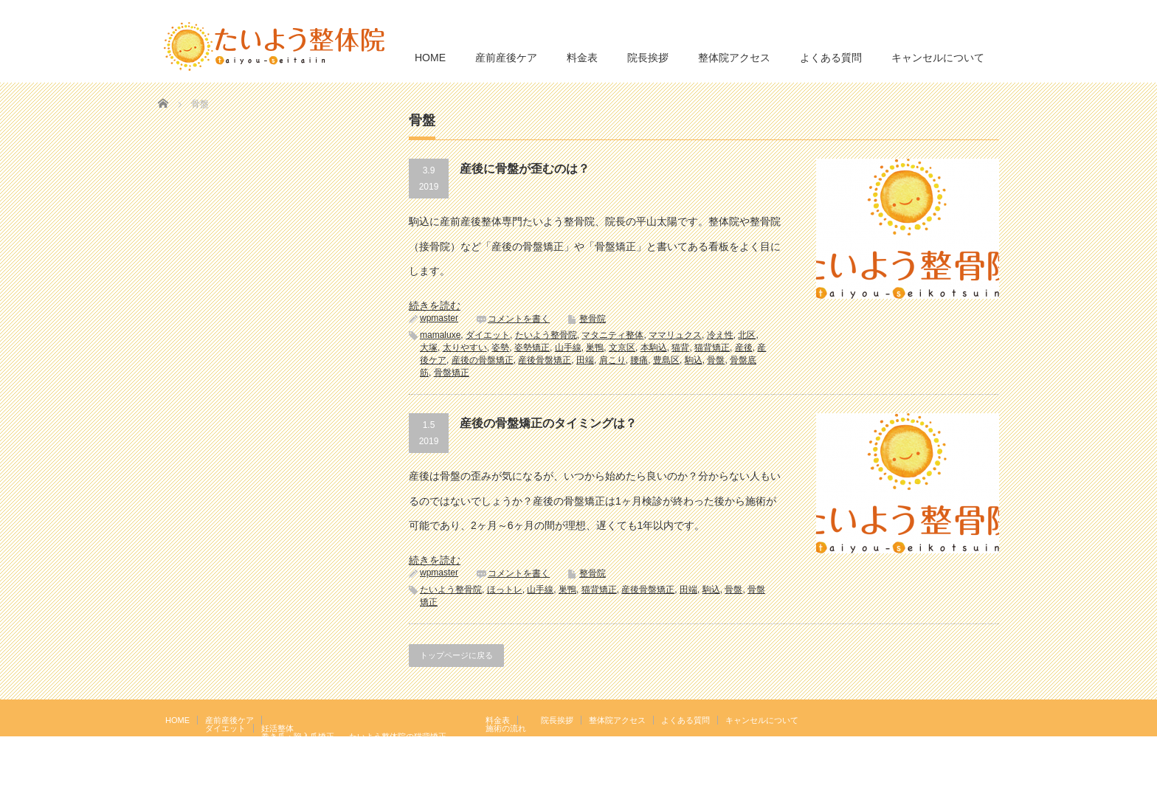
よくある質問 (831, 57)
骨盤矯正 (451, 372)
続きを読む (434, 305)
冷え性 (720, 335)
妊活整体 (277, 728)
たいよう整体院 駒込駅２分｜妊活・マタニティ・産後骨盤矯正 (870, 777)
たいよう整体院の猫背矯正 (397, 736)
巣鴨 (595, 347)
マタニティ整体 (612, 335)
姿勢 (500, 347)
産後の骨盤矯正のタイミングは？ (548, 423)
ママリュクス (675, 335)
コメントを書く (519, 319)
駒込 (693, 360)
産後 (744, 347)
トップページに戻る (456, 655)
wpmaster (439, 318)
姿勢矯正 (532, 347)
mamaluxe (440, 335)
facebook (990, 719)
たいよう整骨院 (546, 335)
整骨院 (592, 319)
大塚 (429, 347)
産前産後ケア (506, 57)
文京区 (622, 347)
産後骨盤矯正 (544, 360)
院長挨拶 (648, 57)
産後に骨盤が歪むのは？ (525, 168)
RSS (969, 719)
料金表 (582, 57)
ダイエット (488, 335)
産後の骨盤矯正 (483, 360)
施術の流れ (506, 728)
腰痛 (639, 360)
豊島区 (666, 360)
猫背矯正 (712, 347)
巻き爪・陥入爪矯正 (297, 736)
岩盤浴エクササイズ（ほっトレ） (410, 744)
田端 (585, 360)
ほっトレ (504, 589)
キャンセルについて (937, 57)
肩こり (612, 360)
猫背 (680, 347)
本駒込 (653, 347)
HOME (430, 57)
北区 (747, 335)
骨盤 (716, 360)
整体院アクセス (734, 57)
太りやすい (465, 347)
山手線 (568, 347)
